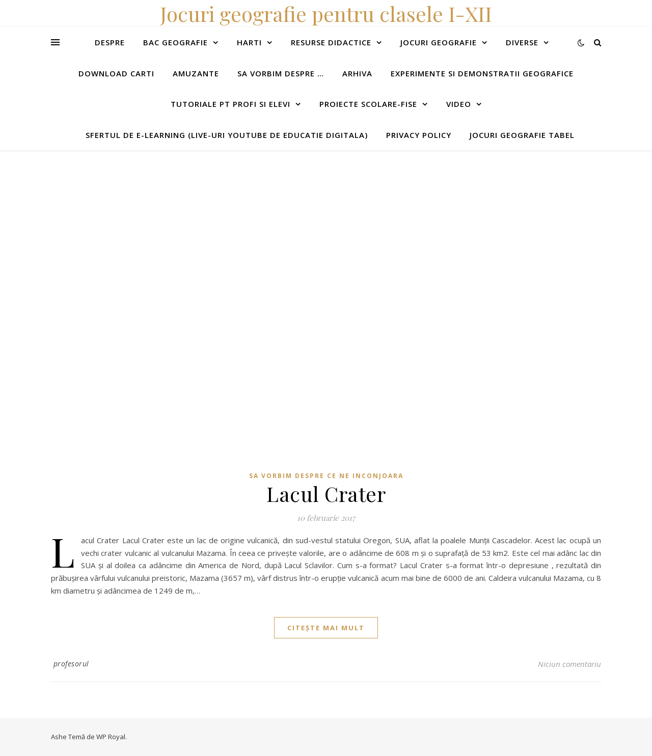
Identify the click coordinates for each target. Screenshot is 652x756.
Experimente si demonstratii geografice (482, 73)
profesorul (71, 663)
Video (458, 104)
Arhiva (357, 73)
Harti (249, 42)
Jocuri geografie (438, 42)
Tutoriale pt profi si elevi (230, 104)
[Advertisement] (305, 221)
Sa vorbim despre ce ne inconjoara (326, 475)
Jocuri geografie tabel (522, 135)
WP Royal (110, 736)
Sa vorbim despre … (280, 73)
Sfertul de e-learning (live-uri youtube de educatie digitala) (227, 135)
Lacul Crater (326, 493)
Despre (110, 42)
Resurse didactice (331, 42)
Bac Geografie (175, 42)
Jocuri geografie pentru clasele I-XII (326, 13)
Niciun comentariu (569, 664)
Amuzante (196, 73)
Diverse (522, 42)
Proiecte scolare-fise (368, 104)
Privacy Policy (418, 135)
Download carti (116, 73)
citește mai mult (326, 627)
